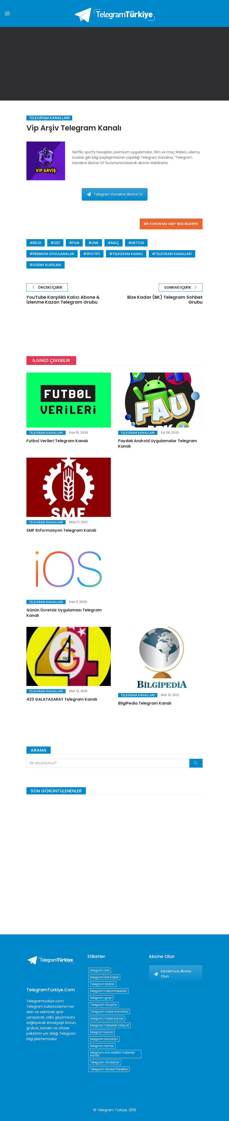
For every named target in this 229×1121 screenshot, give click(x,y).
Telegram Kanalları (49, 118)
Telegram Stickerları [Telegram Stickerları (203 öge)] (105, 1062)
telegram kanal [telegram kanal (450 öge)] (101, 1032)
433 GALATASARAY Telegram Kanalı (61, 699)
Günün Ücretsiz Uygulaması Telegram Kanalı (64, 612)
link (95, 242)
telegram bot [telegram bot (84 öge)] (99, 970)
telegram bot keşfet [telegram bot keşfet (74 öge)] (104, 977)
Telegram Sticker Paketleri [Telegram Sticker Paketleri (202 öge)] (109, 1069)
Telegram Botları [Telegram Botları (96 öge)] (102, 984)
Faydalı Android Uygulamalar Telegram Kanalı (157, 443)
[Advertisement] (114, 63)
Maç (115, 242)
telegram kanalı (127, 253)
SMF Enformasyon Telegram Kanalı (61, 530)
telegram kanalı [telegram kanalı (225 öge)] (102, 1046)
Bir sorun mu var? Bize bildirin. (171, 223)
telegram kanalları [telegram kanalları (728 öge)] (104, 1039)
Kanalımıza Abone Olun (172, 974)
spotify (93, 253)
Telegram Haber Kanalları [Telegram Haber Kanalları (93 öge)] (109, 1011)
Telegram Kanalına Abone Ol (114, 194)
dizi (57, 242)
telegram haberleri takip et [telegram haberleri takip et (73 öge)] (109, 1025)
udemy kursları (47, 264)
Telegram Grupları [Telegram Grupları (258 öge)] (103, 1005)
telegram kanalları (173, 253)
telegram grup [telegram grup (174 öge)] (101, 998)
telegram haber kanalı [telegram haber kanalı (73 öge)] (106, 1018)
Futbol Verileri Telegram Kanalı (57, 441)
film (75, 242)
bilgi (37, 242)
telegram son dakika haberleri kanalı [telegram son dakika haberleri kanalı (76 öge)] (112, 1053)
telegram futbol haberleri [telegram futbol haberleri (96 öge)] (108, 991)
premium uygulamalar (53, 253)
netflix (137, 242)
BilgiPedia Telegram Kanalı (144, 703)
